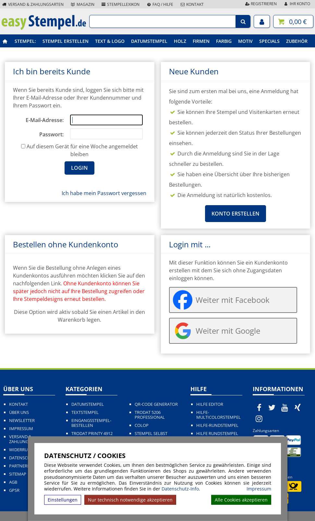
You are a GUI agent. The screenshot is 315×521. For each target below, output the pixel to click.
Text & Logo (110, 41)
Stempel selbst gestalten (151, 436)
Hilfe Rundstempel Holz (217, 436)
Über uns (19, 412)
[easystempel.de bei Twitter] (271, 407)
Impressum (259, 489)
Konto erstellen (236, 213)
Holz (180, 41)
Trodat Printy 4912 (92, 433)
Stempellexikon (120, 4)
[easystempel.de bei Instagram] (259, 418)
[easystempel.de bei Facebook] (259, 407)
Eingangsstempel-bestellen (91, 423)
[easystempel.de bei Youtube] (284, 407)
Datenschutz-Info (180, 489)
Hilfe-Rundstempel (217, 425)
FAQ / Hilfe (159, 4)
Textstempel (85, 412)
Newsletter (22, 420)
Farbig (224, 41)
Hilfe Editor (209, 404)
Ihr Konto (296, 3)
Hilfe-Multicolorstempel (218, 415)
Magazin (82, 4)
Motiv (245, 41)
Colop (142, 425)
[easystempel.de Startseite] (44, 27)
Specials (269, 41)
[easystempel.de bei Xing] (297, 407)
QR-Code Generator (156, 404)
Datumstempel (149, 41)
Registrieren (260, 3)
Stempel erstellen (65, 41)
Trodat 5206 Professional (150, 415)
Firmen (201, 41)
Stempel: (25, 41)
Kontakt (192, 4)
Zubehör (297, 41)
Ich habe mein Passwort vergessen (104, 193)
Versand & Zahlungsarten (33, 4)
